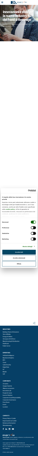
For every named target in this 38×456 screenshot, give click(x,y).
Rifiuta (19, 264)
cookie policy (10, 209)
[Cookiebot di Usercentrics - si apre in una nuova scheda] (28, 191)
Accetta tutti (19, 252)
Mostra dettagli (27, 246)
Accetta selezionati (19, 258)
